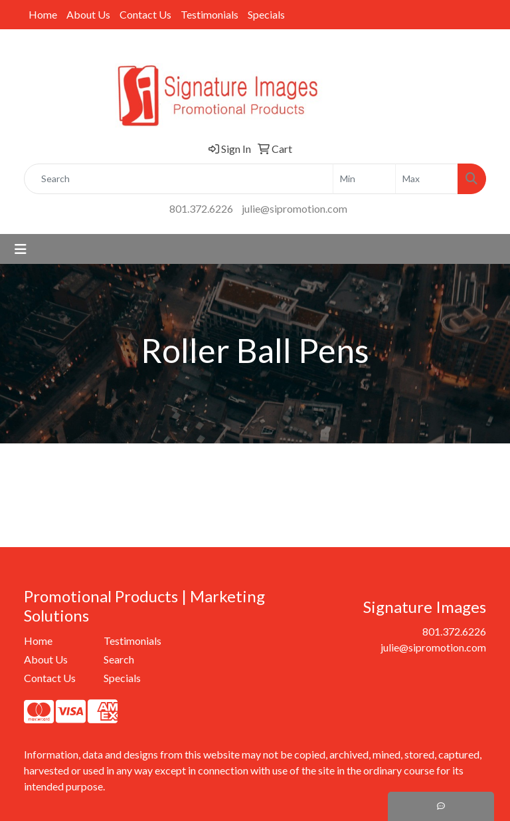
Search (119, 659)
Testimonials (209, 14)
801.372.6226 (201, 208)
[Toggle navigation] (21, 249)
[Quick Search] (178, 179)
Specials (266, 14)
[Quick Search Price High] (426, 179)
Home (43, 14)
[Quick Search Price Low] (364, 179)
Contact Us (145, 14)
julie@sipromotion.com (294, 208)
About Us (88, 14)
